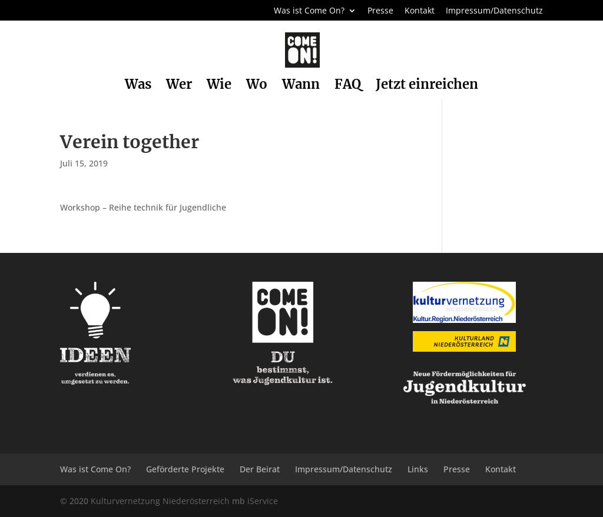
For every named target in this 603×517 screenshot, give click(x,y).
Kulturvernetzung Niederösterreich (160, 500)
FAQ (347, 86)
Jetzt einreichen (427, 86)
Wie (219, 86)
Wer (179, 86)
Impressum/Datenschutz (494, 11)
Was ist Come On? (309, 11)
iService (262, 500)
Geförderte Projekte (185, 469)
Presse (380, 11)
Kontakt (420, 11)
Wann (301, 86)
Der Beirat (260, 469)
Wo (256, 86)
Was (138, 86)
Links (417, 469)
